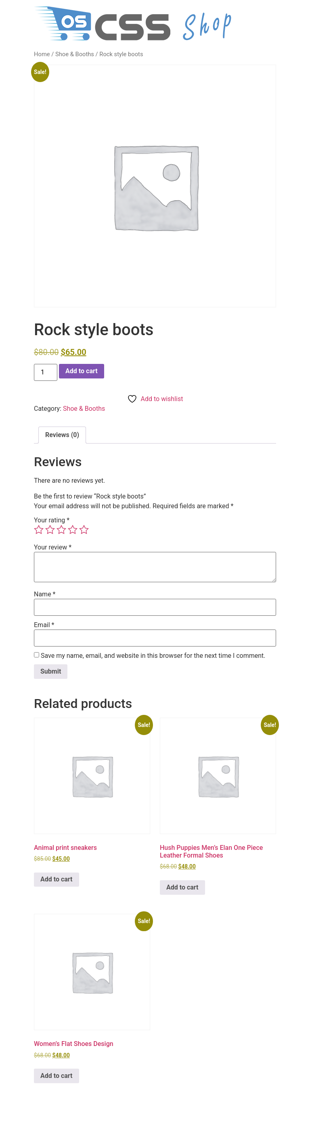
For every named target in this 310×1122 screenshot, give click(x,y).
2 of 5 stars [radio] (50, 530)
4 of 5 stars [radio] (73, 530)
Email (44, 625)
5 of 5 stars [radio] (84, 530)
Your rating (51, 520)
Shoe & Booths (74, 54)
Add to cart (81, 371)
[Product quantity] (45, 372)
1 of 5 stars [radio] (39, 530)
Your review (52, 547)
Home (42, 54)
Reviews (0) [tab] (62, 435)
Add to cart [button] (56, 879)
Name (45, 594)
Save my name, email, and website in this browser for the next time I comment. (153, 656)
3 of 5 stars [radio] (61, 530)
